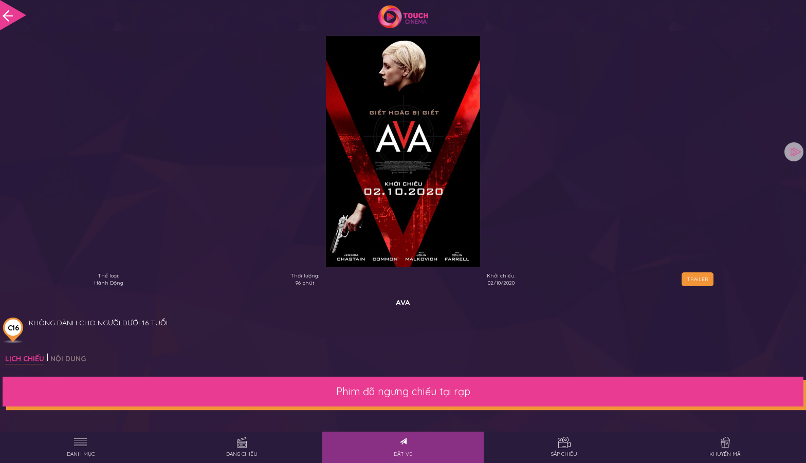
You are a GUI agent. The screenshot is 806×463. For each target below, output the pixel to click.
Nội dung (68, 358)
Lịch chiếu (24, 358)
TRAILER (697, 279)
